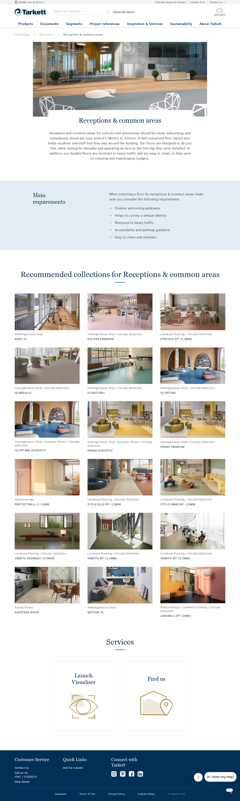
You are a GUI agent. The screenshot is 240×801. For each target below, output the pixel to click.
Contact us (22, 767)
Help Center (22, 781)
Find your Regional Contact (170, 2)
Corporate (60, 794)
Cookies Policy (146, 794)
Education (46, 34)
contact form (197, 2)
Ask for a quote (73, 767)
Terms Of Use (87, 794)
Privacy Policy (117, 794)
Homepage (22, 34)
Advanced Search (124, 12)
